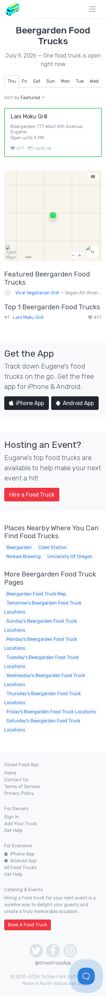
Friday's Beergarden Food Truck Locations (51, 711)
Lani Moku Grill (28, 317)
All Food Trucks (20, 867)
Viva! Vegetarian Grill (37, 292)
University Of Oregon (69, 556)
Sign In (11, 817)
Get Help (13, 830)
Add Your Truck (20, 823)
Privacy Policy (19, 793)
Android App (75, 403)
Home (10, 773)
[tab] (11, 81)
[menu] (92, 9)
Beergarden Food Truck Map (36, 594)
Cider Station (52, 547)
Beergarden (19, 547)
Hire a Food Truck (32, 494)
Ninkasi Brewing (24, 556)
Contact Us (16, 779)
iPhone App (26, 403)
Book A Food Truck (27, 924)
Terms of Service (22, 786)
